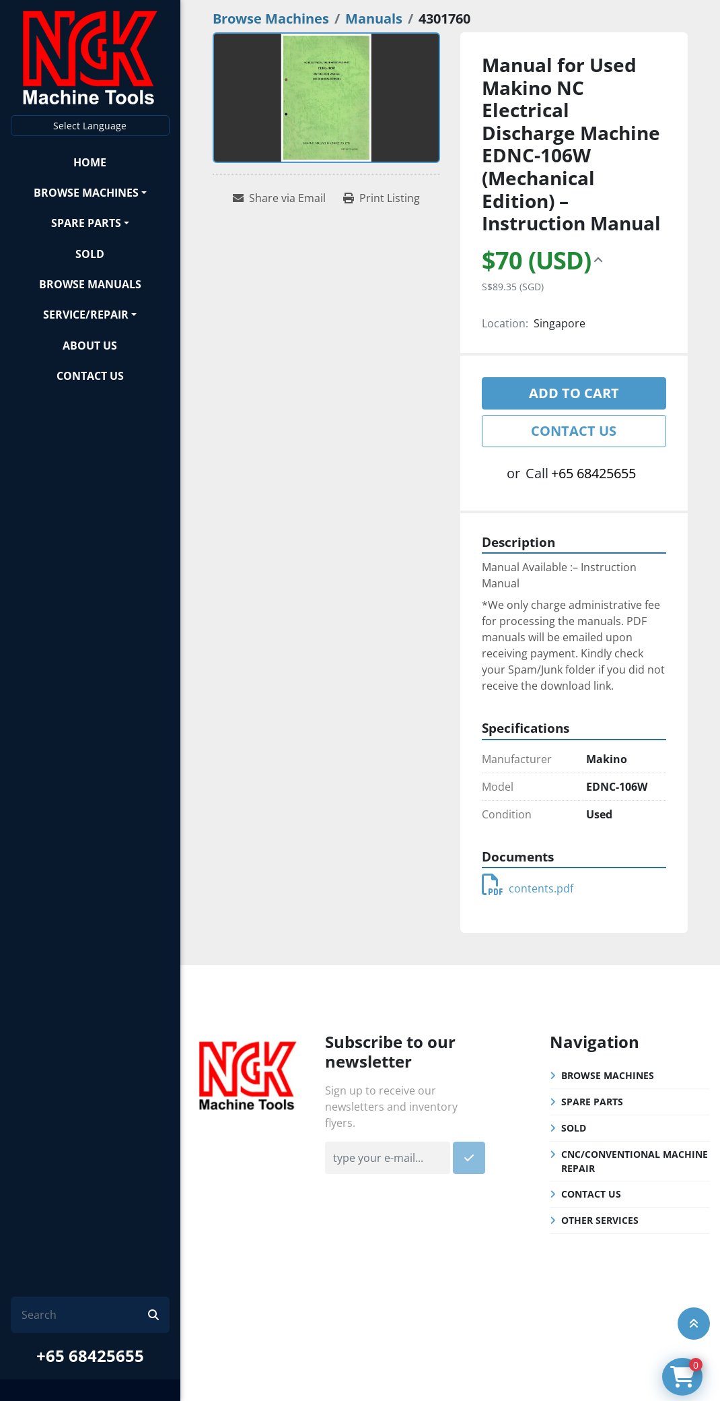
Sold (89, 254)
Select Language (90, 125)
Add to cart (574, 393)
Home (89, 162)
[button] (90, 192)
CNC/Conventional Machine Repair (634, 1161)
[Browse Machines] (271, 18)
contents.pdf (527, 888)
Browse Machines (86, 192)
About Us (90, 345)
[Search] (85, 1315)
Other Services (600, 1220)
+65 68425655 (90, 1355)
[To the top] (694, 1323)
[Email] (387, 1158)
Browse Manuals (90, 284)
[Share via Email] (279, 198)
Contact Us (90, 375)
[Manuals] (373, 18)
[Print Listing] (381, 198)
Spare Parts (86, 223)
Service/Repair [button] (86, 314)
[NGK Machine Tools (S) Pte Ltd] (247, 1073)
